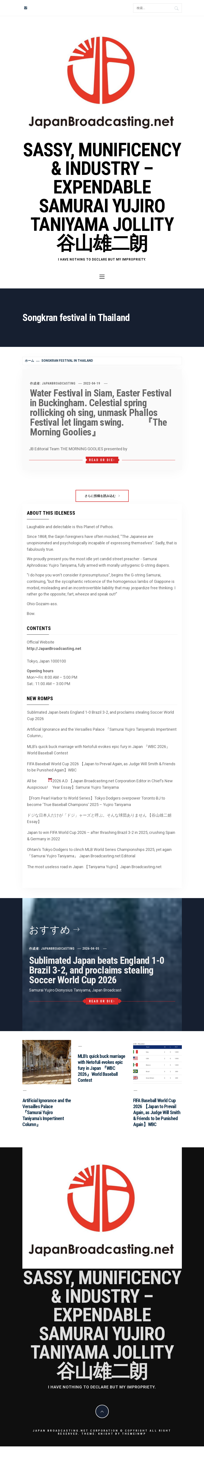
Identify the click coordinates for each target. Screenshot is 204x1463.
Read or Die (102, 460)
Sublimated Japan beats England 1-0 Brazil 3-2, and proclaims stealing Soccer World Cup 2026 (100, 715)
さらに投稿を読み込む (102, 496)
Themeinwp (134, 1433)
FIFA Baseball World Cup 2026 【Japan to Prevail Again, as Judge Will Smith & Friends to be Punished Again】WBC (101, 767)
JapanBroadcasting (59, 383)
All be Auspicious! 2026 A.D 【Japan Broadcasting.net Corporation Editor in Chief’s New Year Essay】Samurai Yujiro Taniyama (100, 784)
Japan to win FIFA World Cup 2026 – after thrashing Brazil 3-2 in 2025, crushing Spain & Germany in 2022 (101, 835)
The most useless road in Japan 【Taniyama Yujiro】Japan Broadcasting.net (94, 866)
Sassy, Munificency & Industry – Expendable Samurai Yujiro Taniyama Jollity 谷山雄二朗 (102, 196)
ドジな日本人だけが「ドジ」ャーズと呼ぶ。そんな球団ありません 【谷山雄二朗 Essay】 (99, 818)
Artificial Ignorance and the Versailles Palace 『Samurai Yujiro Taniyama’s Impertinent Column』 (102, 732)
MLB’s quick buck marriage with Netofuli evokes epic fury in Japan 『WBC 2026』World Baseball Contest (98, 749)
